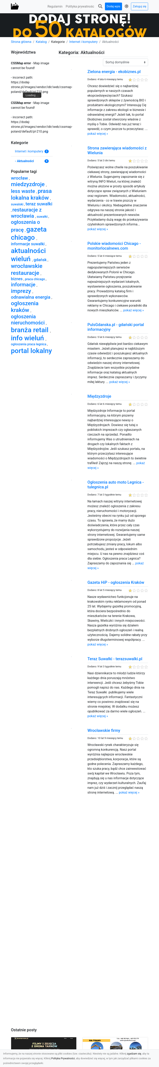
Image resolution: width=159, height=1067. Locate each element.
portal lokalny (31, 351)
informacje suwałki (28, 243)
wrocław (20, 178)
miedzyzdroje (28, 184)
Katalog (41, 42)
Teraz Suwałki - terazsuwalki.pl (114, 658)
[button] (100, 6)
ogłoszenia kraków (25, 306)
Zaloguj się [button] (139, 6)
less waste (23, 191)
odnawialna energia (31, 297)
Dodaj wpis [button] (113, 6)
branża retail (30, 330)
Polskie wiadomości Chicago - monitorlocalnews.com (114, 246)
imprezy (21, 291)
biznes (17, 278)
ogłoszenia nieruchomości (28, 320)
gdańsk (41, 259)
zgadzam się (134, 1053)
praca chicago (35, 279)
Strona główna (21, 42)
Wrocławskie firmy (103, 730)
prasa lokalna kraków (31, 194)
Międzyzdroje (99, 396)
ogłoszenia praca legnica (29, 344)
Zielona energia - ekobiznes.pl (114, 71)
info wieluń (28, 338)
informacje (24, 285)
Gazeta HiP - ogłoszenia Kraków (115, 582)
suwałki (42, 216)
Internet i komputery (83, 42)
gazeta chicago (29, 233)
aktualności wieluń (28, 255)
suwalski (17, 204)
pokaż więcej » (97, 134)
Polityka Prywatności (63, 1058)
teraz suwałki (38, 204)
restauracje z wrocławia (26, 213)
